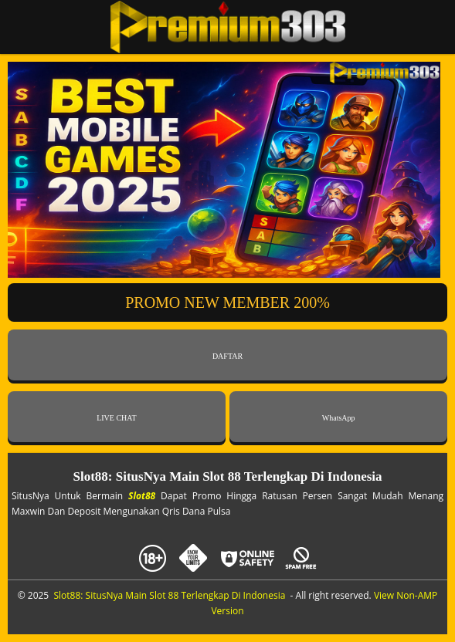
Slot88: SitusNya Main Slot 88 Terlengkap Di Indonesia (169, 595)
